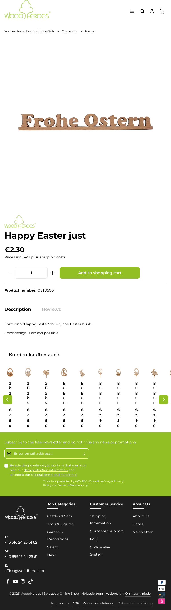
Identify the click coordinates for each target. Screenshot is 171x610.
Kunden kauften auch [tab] (34, 354)
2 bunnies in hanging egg (10, 385)
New (51, 555)
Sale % (52, 547)
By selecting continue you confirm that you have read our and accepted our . (48, 470)
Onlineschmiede (138, 594)
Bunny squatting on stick (136, 385)
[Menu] (132, 11)
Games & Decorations (58, 535)
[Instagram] (23, 583)
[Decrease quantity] (9, 272)
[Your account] (151, 11)
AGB (75, 603)
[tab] (20, 309)
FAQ (93, 539)
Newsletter (143, 532)
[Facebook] (8, 583)
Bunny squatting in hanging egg (118, 385)
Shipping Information (100, 519)
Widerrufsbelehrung (98, 603)
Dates (138, 524)
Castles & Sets (59, 516)
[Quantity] (31, 272)
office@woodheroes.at (24, 571)
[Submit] (84, 453)
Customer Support (106, 531)
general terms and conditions (54, 475)
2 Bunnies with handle (46, 385)
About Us (141, 516)
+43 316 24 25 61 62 (20, 542)
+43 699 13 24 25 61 (20, 556)
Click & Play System (100, 550)
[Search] (142, 11)
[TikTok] (30, 583)
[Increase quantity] (52, 272)
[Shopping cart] (162, 11)
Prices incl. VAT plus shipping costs (35, 257)
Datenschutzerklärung (135, 603)
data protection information (46, 470)
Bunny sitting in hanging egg (64, 385)
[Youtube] (16, 583)
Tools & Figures (60, 524)
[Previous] (7, 399)
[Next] (163, 399)
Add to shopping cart (100, 272)
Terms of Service (69, 485)
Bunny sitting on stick (82, 385)
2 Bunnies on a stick (28, 385)
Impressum (60, 603)
